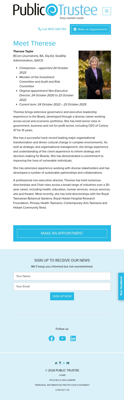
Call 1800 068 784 (52, 29)
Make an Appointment (90, 29)
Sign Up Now (62, 296)
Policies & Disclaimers (62, 380)
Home (62, 375)
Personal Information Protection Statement (62, 385)
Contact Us (62, 390)
